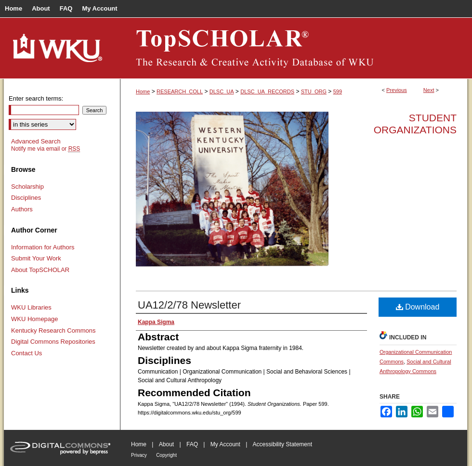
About (166, 444)
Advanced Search (36, 141)
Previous (396, 90)
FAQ (192, 444)
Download (418, 307)
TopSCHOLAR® (294, 48)
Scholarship (27, 186)
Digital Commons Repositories (53, 341)
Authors (22, 209)
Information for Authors (43, 247)
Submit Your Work (36, 258)
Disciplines (26, 197)
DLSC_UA (222, 91)
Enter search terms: (36, 98)
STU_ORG (314, 91)
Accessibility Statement (282, 444)
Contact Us (26, 353)
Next (428, 90)
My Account (225, 444)
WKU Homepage (34, 319)
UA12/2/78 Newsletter (189, 305)
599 (337, 91)
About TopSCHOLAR (40, 269)
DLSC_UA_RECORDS (267, 91)
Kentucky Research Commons (53, 330)
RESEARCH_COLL (180, 91)
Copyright (166, 455)
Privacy (139, 455)
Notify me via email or (45, 148)
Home (143, 91)
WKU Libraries (31, 307)
